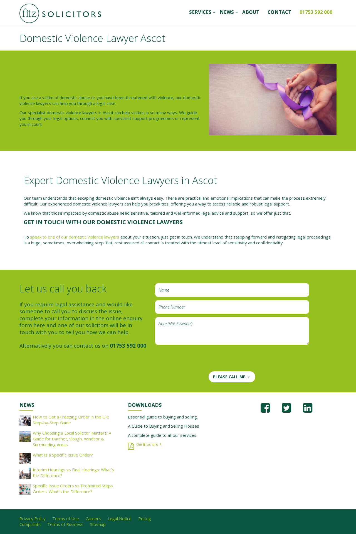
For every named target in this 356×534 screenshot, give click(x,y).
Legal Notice (120, 518)
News (227, 12)
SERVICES (200, 12)
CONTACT (279, 12)
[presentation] (197, 360)
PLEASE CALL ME (229, 376)
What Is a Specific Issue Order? (63, 455)
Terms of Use (65, 518)
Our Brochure (147, 444)
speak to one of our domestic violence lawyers (74, 237)
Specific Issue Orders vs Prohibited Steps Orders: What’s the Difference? (73, 488)
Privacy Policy (32, 518)
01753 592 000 (316, 12)
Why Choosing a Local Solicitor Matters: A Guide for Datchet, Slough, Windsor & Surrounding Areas (72, 438)
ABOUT (250, 12)
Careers (93, 518)
